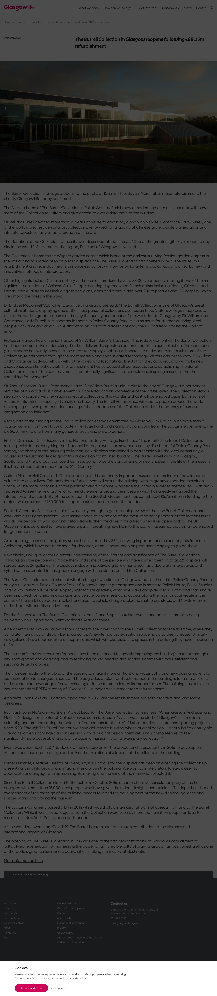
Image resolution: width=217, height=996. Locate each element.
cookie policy (78, 978)
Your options (58, 988)
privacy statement (53, 978)
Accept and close (31, 988)
